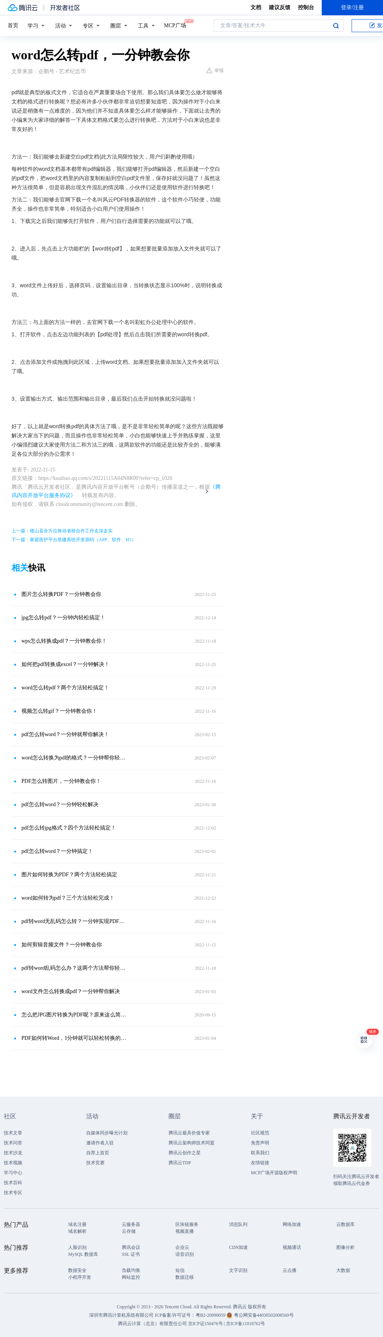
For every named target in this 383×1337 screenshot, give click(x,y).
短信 (180, 1270)
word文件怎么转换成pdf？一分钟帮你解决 (70, 991)
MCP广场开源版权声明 (274, 1172)
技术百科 (13, 1182)
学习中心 (13, 1172)
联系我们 (260, 1152)
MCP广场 (175, 24)
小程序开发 (79, 1277)
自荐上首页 (97, 1152)
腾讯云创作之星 (185, 1152)
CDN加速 (238, 1247)
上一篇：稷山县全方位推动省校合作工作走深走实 (62, 530)
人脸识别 (77, 1247)
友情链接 (260, 1162)
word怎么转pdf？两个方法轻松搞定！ (65, 688)
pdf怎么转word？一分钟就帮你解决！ (65, 734)
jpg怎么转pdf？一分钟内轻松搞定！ (63, 617)
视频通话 (292, 1247)
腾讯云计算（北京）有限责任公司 (152, 1323)
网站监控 (131, 1277)
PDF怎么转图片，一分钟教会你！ (61, 781)
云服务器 (131, 1224)
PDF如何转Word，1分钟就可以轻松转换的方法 (74, 1038)
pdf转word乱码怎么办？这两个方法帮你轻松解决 (74, 968)
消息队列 (238, 1224)
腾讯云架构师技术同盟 (191, 1143)
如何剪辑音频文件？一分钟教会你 (61, 945)
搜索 (336, 26)
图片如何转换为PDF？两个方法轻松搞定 (69, 874)
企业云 (182, 1247)
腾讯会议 (131, 1247)
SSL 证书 (131, 1254)
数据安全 (77, 1270)
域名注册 (77, 1224)
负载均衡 (131, 1270)
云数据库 (345, 1224)
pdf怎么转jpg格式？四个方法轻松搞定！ (68, 828)
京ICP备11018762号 (245, 1323)
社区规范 (260, 1133)
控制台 (306, 7)
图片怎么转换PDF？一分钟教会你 (61, 594)
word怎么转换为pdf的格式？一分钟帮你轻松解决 (74, 758)
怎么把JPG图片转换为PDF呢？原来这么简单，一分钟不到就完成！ (74, 1015)
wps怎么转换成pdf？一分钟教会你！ (64, 641)
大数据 (343, 1270)
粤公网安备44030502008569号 (264, 1315)
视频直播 (184, 1231)
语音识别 (184, 1254)
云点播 (289, 1270)
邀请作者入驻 (100, 1143)
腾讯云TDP (180, 1162)
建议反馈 (279, 7)
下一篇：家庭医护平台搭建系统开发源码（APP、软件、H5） (73, 539)
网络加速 (292, 1224)
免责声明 (260, 1143)
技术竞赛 (95, 1162)
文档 (255, 7)
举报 (215, 70)
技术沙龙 (13, 1152)
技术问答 (13, 1143)
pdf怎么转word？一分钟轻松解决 (59, 804)
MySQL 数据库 (83, 1254)
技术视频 (13, 1162)
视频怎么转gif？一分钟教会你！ (59, 711)
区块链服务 (186, 1224)
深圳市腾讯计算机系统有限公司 (121, 1315)
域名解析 (77, 1231)
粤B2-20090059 (211, 1315)
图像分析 (345, 1247)
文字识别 (238, 1270)
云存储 (129, 1231)
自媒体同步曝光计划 (107, 1133)
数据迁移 (184, 1277)
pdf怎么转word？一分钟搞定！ (57, 851)
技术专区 (13, 1192)
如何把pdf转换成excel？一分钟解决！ (65, 664)
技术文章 (13, 1133)
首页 (13, 25)
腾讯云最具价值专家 (189, 1133)
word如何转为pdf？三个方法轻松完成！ (68, 898)
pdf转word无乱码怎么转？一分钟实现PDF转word (74, 921)
